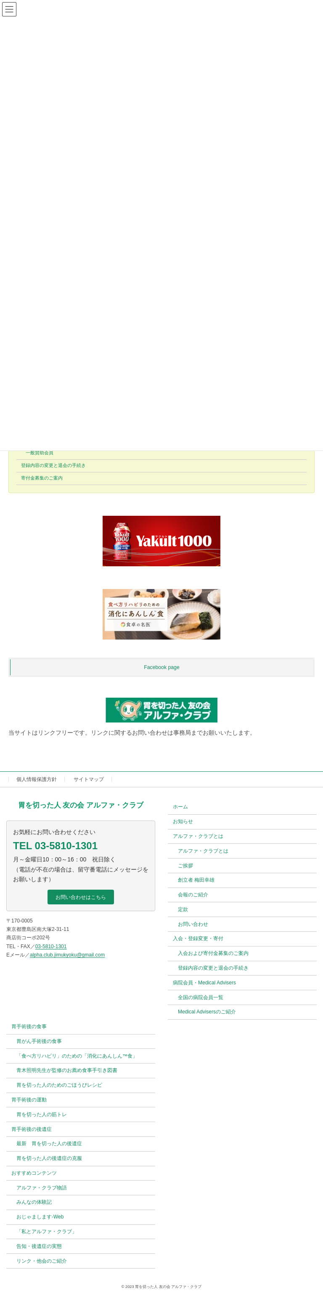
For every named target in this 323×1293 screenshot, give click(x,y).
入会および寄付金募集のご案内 (213, 954)
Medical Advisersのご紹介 (207, 1012)
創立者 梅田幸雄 (196, 880)
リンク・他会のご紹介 (41, 1261)
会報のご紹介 (193, 895)
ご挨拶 (185, 866)
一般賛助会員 (39, 453)
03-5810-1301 (51, 946)
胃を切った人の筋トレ (41, 1114)
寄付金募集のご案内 (42, 478)
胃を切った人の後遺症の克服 (49, 1158)
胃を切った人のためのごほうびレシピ (59, 1085)
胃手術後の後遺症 (31, 1129)
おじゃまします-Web (40, 1217)
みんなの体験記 (34, 1202)
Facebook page (161, 667)
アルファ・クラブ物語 (41, 1188)
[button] (81, 897)
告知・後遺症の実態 (39, 1246)
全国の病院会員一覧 (200, 997)
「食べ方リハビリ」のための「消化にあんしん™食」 (77, 1056)
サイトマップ (89, 779)
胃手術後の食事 (29, 1026)
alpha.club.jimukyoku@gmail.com (67, 955)
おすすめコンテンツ (34, 1173)
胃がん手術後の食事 (39, 1041)
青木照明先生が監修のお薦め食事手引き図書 (66, 1071)
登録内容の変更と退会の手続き (53, 465)
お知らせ (183, 822)
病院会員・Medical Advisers (204, 983)
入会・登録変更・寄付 (198, 939)
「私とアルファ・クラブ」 (46, 1231)
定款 (183, 909)
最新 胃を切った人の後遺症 (49, 1144)
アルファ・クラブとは (198, 836)
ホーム (180, 807)
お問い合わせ (193, 924)
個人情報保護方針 (36, 779)
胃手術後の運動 (29, 1100)
